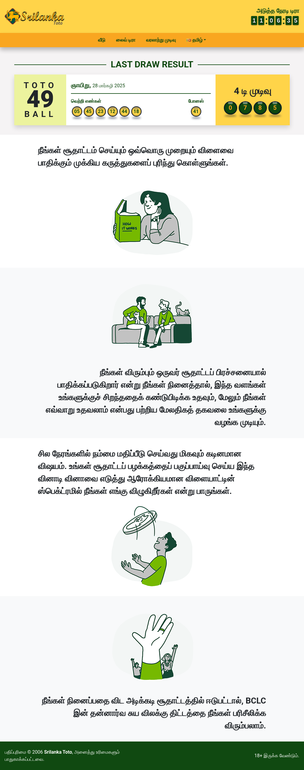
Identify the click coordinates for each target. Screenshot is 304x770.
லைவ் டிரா (125, 40)
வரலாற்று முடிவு (161, 40)
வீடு (101, 40)
